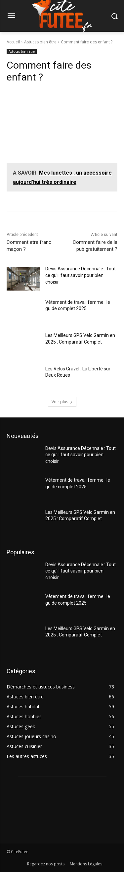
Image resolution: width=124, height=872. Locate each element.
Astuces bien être (40, 42)
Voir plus (62, 402)
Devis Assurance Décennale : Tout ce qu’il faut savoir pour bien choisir (80, 275)
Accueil (13, 42)
